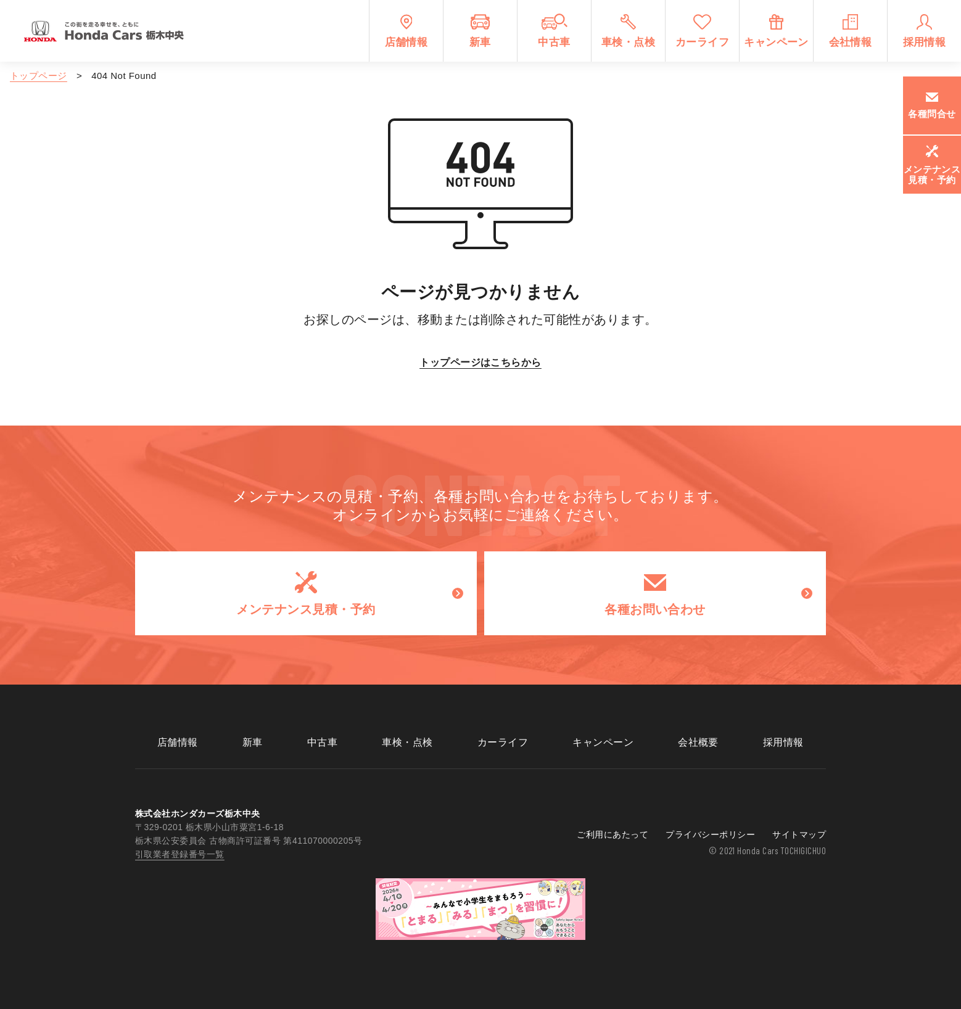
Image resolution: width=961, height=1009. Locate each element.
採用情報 (783, 742)
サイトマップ (799, 834)
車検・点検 (407, 742)
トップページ (38, 75)
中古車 (322, 742)
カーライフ (502, 742)
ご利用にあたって (612, 834)
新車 (252, 742)
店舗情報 (177, 742)
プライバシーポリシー (710, 834)
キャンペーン (602, 742)
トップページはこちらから (480, 362)
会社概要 (698, 742)
